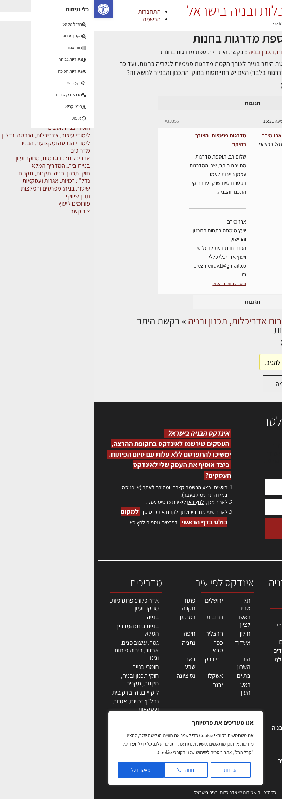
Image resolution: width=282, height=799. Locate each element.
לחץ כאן (101, 502)
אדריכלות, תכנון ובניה (255, 619)
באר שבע (96, 663)
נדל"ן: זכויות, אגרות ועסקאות (41, 705)
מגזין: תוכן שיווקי (262, 741)
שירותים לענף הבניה (201, 727)
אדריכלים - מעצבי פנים (204, 629)
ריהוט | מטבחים (207, 702)
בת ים (149, 675)
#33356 (77, 121)
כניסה (34, 487)
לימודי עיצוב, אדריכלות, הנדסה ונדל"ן (204, 760)
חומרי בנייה (51, 667)
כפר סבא (123, 646)
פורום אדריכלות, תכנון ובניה (186, 52)
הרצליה (120, 633)
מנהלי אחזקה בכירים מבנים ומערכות (258, 676)
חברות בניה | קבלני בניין (202, 663)
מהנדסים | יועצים (205, 642)
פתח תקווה (94, 604)
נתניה (94, 642)
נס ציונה (91, 675)
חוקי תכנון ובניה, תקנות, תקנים (46, 679)
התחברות (55, 11)
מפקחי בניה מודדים (202, 650)
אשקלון (120, 675)
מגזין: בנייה (261, 729)
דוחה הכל (91, 770)
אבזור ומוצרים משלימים (208, 740)
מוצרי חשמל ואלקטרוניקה (210, 715)
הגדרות (136, 770)
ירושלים (120, 600)
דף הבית (253, 52)
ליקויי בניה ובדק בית (41, 692)
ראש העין (151, 688)
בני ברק (119, 659)
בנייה (59, 617)
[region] (91, 748)
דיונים (231, 52)
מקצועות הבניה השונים (207, 680)
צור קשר (264, 714)
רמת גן (93, 617)
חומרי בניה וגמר (206, 693)
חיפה (95, 633)
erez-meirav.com (135, 283)
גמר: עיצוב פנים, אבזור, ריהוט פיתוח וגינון (42, 650)
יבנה (123, 685)
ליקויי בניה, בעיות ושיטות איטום (259, 653)
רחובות (120, 617)
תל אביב (150, 604)
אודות (267, 721)
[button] (9, 9)
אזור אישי (263, 691)
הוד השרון (149, 663)
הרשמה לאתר (258, 699)
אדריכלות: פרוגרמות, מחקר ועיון (40, 604)
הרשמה (57, 19)
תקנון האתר (260, 752)
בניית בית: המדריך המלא (43, 630)
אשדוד (148, 642)
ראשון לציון (149, 621)
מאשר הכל (46, 770)
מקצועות (214, 616)
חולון (150, 633)
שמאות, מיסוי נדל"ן (258, 634)
